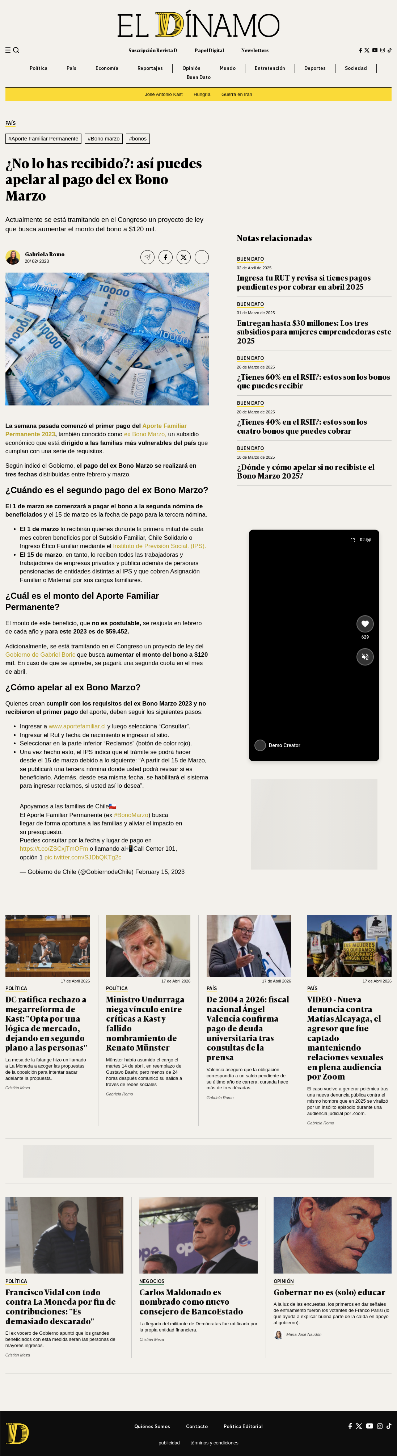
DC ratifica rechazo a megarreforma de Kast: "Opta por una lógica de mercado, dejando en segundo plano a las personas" (46, 1023)
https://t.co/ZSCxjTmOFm (54, 848)
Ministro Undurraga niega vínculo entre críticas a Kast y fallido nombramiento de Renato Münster (145, 1023)
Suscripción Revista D (152, 50)
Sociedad (356, 68)
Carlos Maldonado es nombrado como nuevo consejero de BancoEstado (191, 1301)
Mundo (228, 68)
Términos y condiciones (214, 1443)
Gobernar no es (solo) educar (329, 1292)
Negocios (151, 1281)
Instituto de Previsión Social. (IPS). (159, 546)
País (71, 68)
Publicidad (169, 1443)
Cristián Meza (17, 1088)
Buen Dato (199, 77)
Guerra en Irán (236, 94)
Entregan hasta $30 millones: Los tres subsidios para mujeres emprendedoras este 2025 (314, 331)
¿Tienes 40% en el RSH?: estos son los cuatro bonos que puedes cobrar (302, 426)
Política (38, 68)
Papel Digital (209, 50)
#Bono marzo (104, 139)
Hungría (202, 94)
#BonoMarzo (131, 815)
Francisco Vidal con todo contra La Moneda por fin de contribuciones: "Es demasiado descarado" (60, 1306)
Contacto (197, 1426)
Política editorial (243, 1426)
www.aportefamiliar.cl (77, 726)
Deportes (315, 68)
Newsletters (255, 50)
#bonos (138, 139)
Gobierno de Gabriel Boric (40, 654)
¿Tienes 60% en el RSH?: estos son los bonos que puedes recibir (313, 381)
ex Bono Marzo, (145, 434)
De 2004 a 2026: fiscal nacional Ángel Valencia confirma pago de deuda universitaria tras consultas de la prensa (248, 1028)
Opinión (191, 68)
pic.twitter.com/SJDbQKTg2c (83, 857)
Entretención (270, 68)
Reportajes (150, 68)
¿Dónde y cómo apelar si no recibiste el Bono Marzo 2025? (306, 471)
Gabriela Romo (45, 254)
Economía (107, 68)
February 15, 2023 (160, 871)
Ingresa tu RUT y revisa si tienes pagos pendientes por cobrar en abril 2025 (304, 282)
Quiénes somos (152, 1426)
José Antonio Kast (163, 94)
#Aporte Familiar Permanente (43, 139)
